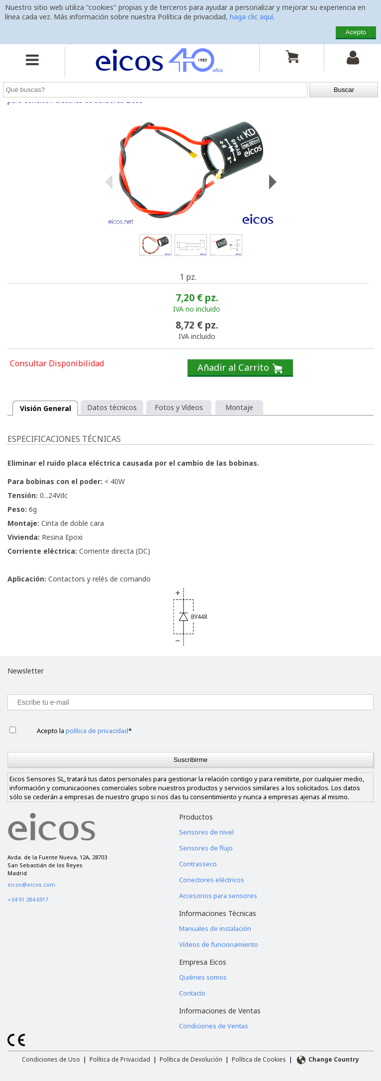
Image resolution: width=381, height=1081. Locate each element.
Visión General (45, 408)
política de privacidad (97, 730)
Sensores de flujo (206, 847)
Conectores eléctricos (211, 879)
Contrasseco (198, 863)
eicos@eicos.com (31, 884)
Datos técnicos (112, 407)
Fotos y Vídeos (179, 407)
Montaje (239, 407)
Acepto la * (84, 731)
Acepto (356, 32)
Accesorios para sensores (218, 895)
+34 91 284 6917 (27, 899)
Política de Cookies (259, 1059)
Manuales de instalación (215, 928)
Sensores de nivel (206, 832)
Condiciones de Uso (51, 1059)
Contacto (192, 993)
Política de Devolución (191, 1059)
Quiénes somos (203, 977)
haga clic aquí (251, 16)
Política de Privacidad (120, 1059)
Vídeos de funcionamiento (218, 944)
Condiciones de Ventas (213, 1025)
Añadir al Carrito (240, 367)
